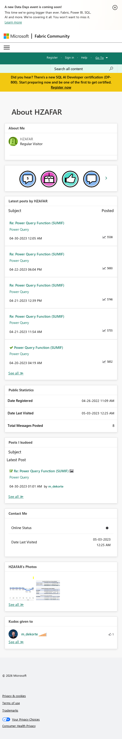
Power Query (19, 229)
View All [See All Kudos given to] (16, 642)
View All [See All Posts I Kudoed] (16, 496)
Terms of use (11, 703)
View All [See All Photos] (16, 604)
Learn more (13, 22)
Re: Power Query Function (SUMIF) (36, 223)
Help (84, 57)
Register (52, 57)
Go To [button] (99, 58)
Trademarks (10, 710)
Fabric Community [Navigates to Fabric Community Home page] (52, 36)
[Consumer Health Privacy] (61, 726)
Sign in (69, 57)
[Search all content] (83, 68)
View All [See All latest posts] (16, 373)
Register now (61, 87)
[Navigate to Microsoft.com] (16, 36)
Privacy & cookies (14, 696)
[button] (22, 589)
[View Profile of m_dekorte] (55, 486)
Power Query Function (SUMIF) (38, 347)
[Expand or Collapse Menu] (6, 47)
